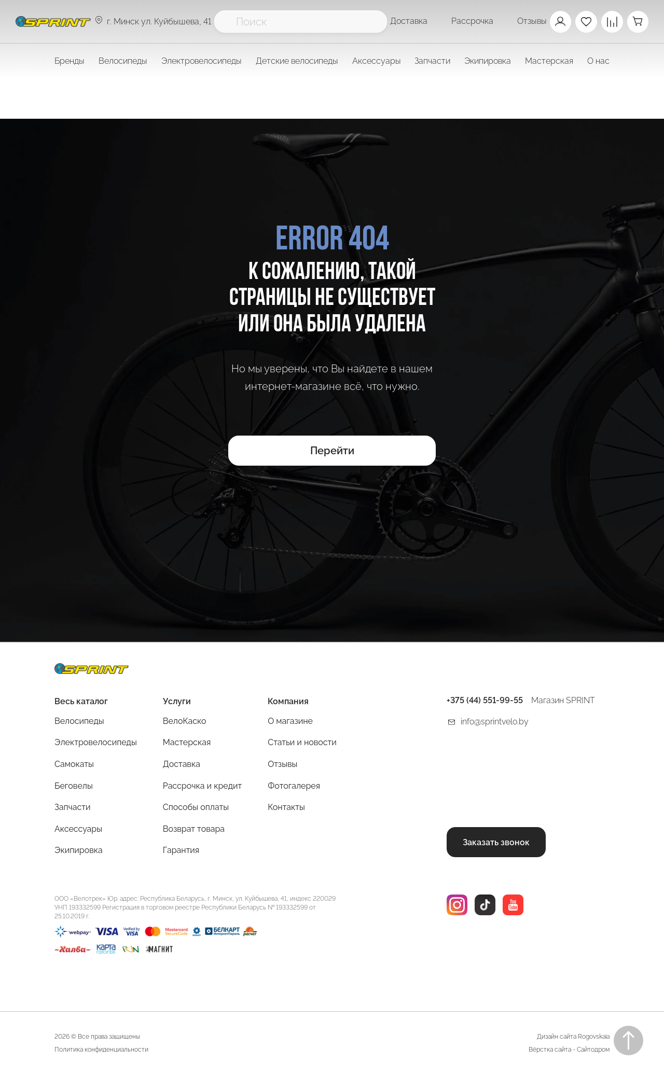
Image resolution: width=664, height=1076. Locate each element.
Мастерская (187, 743)
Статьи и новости (302, 743)
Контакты (286, 808)
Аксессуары (78, 829)
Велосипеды (79, 721)
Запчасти (72, 808)
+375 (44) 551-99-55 (485, 701)
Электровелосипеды (201, 61)
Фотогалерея (294, 786)
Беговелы (73, 786)
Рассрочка (472, 21)
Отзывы (531, 21)
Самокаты (74, 765)
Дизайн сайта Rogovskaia (573, 1037)
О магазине (290, 721)
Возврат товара (194, 829)
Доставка (408, 21)
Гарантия (181, 851)
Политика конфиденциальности (101, 1050)
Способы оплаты (196, 808)
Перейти (332, 452)
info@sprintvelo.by (495, 722)
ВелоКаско (184, 721)
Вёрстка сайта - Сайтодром (569, 1050)
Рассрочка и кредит (202, 786)
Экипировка (78, 851)
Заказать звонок (496, 843)
